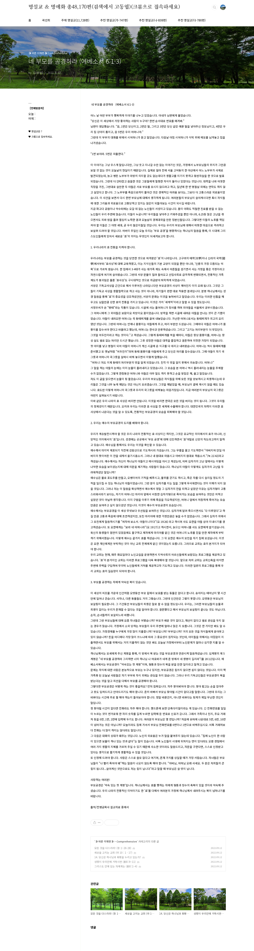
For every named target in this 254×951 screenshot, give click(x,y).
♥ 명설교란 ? (35, 131)
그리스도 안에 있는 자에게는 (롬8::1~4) (115, 866)
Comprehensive (126, 841)
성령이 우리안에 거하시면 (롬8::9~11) (115, 862)
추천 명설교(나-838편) (153, 20)
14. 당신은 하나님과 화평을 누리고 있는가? (117, 857)
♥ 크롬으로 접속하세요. (40, 136)
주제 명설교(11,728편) (75, 20)
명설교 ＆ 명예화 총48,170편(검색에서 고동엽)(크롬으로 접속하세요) (104, 7)
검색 (214, 7)
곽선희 (46, 20)
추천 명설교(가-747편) (114, 20)
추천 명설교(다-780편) (192, 20)
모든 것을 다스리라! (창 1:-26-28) (112, 848)
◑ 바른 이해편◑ (104, 841)
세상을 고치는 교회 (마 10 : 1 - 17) (113, 852)
